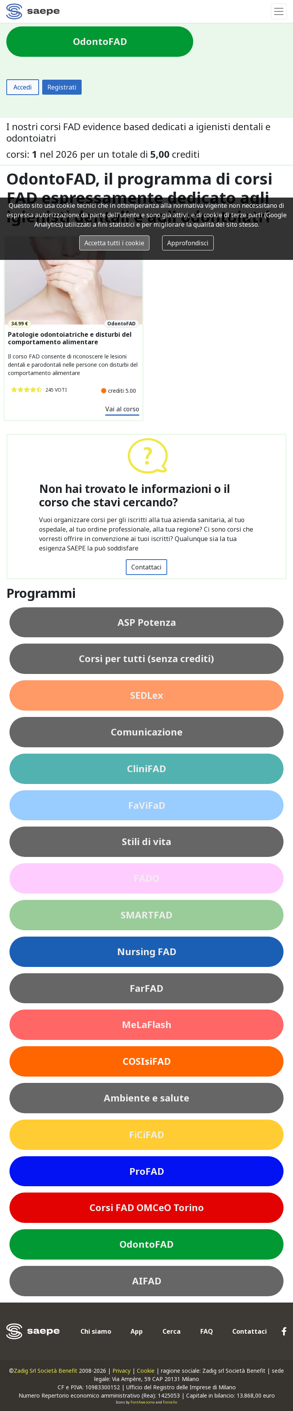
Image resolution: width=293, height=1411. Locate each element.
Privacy (121, 1370)
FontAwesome (143, 1402)
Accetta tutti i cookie (114, 243)
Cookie (146, 1370)
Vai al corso (122, 409)
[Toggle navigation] (279, 11)
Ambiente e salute (146, 1097)
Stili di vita (146, 841)
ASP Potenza (147, 622)
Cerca (171, 1331)
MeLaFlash (147, 1024)
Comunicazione (147, 731)
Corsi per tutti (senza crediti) (146, 658)
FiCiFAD (146, 1134)
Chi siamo (95, 1331)
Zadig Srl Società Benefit (45, 1370)
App (137, 1331)
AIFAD (146, 1280)
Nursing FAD (146, 951)
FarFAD (146, 988)
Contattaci (146, 567)
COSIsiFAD (147, 1061)
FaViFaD (146, 805)
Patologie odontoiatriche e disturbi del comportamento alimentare (70, 338)
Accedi (22, 87)
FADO (146, 878)
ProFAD (146, 1171)
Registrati (62, 87)
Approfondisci (188, 243)
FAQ (206, 1331)
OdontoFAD (146, 1243)
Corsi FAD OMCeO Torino (147, 1207)
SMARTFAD (146, 914)
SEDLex (146, 695)
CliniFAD (146, 768)
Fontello (170, 1402)
